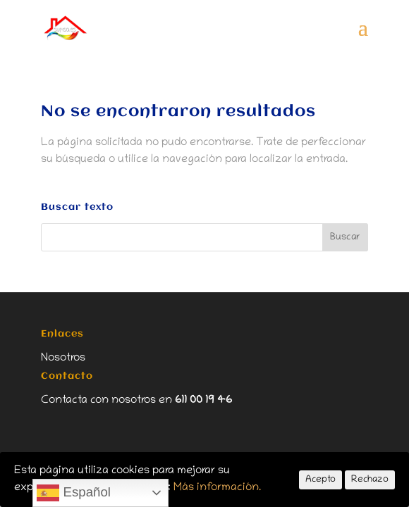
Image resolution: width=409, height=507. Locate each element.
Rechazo (370, 480)
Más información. (217, 488)
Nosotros (63, 358)
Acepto (320, 480)
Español (74, 493)
